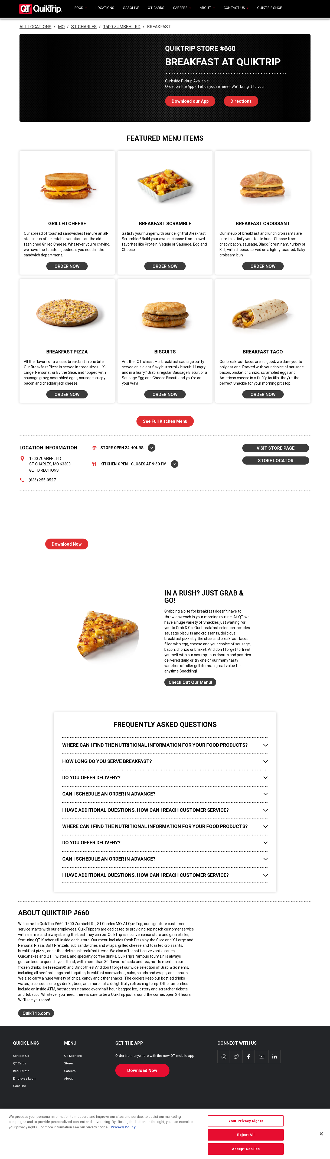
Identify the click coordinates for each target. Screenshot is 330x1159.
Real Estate (21, 1071)
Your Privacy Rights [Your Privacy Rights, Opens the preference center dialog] (245, 1129)
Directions (238, 100)
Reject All (245, 1143)
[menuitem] (80, 9)
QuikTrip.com (36, 1013)
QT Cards (19, 1063)
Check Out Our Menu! (190, 682)
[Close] (321, 1142)
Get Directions (44, 470)
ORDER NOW (67, 266)
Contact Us (21, 1056)
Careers (70, 1071)
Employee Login (24, 1078)
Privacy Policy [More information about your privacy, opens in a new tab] (123, 1135)
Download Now (63, 543)
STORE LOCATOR (275, 460)
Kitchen (135, 464)
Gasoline (19, 1086)
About (68, 1078)
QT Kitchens (73, 1056)
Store (123, 448)
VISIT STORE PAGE (276, 448)
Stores (69, 1063)
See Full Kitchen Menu (165, 421)
